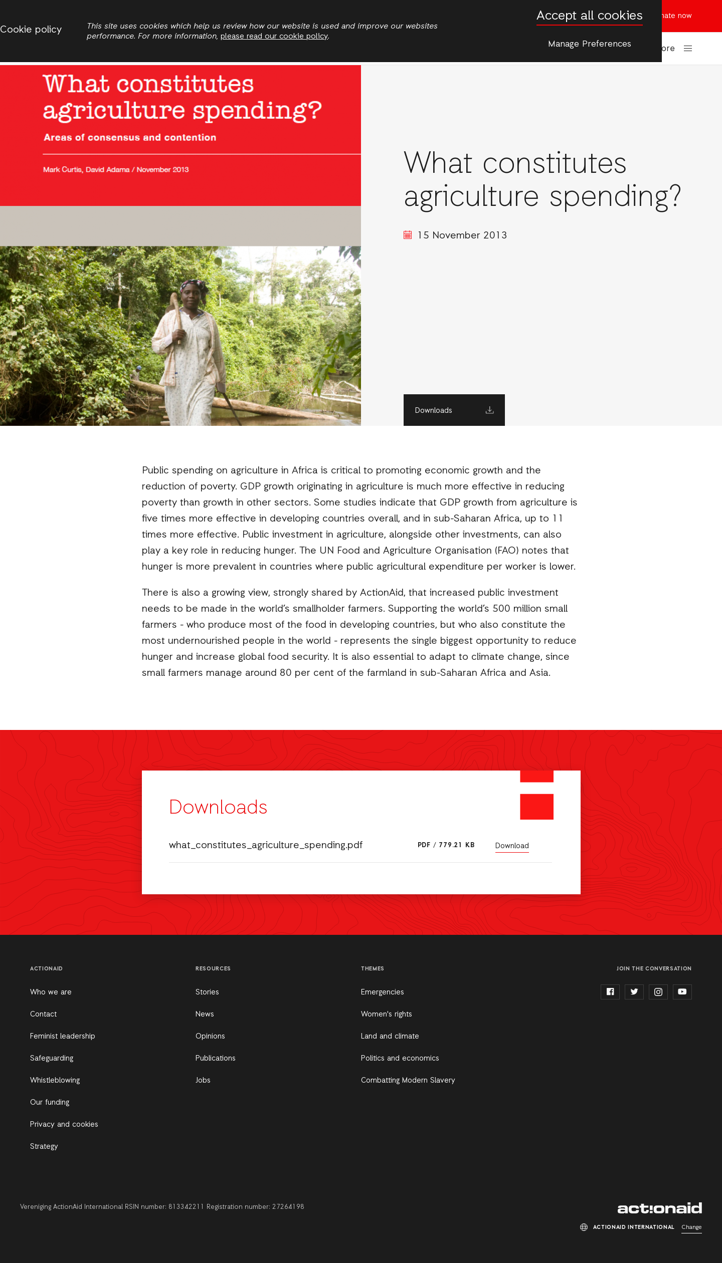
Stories (207, 992)
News (205, 1014)
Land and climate (390, 1037)
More (665, 49)
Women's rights (386, 1014)
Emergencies (382, 992)
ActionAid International (660, 1207)
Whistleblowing (55, 1081)
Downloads (433, 411)
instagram (658, 991)
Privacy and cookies (64, 1125)
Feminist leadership (62, 1037)
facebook (610, 991)
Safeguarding (51, 1059)
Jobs (203, 1081)
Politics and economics (400, 1059)
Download (512, 846)
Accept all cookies (589, 16)
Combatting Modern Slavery (408, 1081)
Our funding (49, 1103)
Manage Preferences (589, 44)
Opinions (210, 1037)
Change (691, 1227)
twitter (634, 991)
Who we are (51, 992)
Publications (216, 1059)
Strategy (44, 1147)
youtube (682, 991)
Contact (43, 1014)
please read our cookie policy (274, 36)
